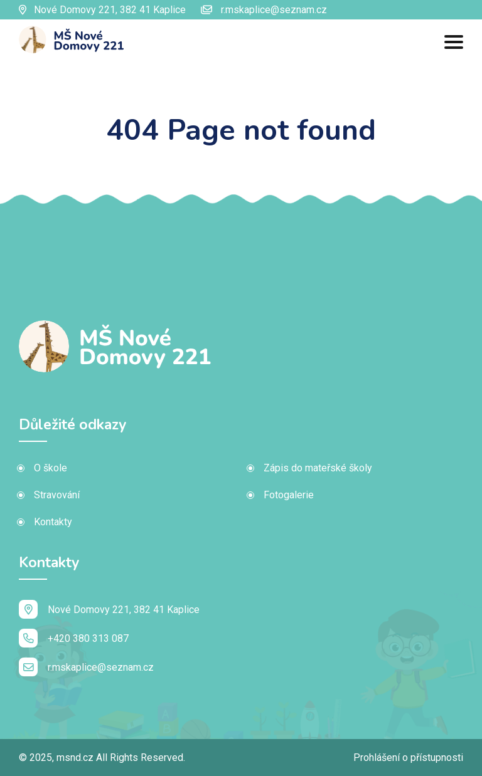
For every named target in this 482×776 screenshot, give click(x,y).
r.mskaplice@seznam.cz (264, 10)
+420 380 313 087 (74, 638)
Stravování (57, 495)
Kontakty (53, 522)
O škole (50, 468)
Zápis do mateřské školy (318, 468)
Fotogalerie (289, 495)
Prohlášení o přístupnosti (408, 757)
